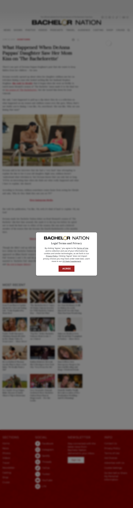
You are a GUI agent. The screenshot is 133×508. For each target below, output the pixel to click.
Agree (66, 268)
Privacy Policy (52, 256)
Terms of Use (82, 248)
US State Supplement (71, 261)
